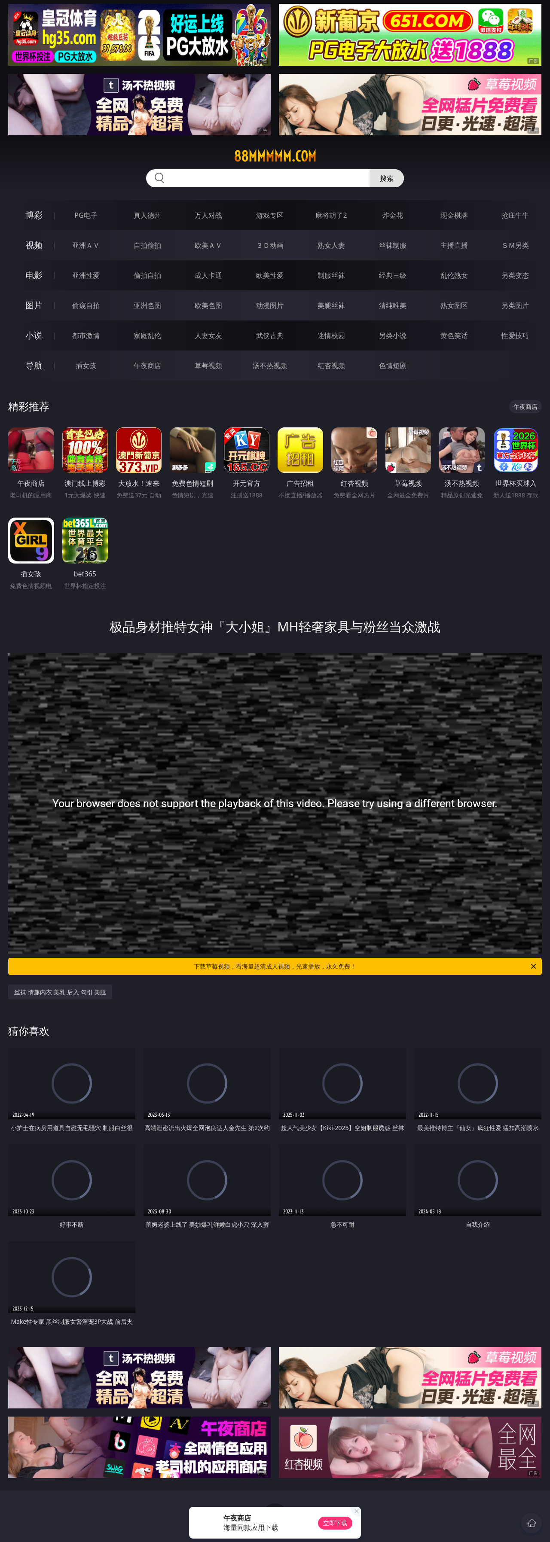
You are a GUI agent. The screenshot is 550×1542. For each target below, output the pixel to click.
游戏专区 (270, 215)
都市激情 (86, 335)
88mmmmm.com (275, 156)
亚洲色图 (147, 305)
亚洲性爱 (86, 275)
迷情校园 (331, 335)
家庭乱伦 (147, 335)
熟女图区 (454, 305)
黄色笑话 (454, 335)
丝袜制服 (392, 245)
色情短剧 (392, 365)
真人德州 (147, 215)
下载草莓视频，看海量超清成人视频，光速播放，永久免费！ (366, 966)
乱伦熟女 (454, 275)
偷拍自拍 (147, 275)
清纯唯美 (392, 305)
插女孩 (86, 365)
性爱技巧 (515, 335)
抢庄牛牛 (515, 215)
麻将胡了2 (331, 215)
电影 (34, 275)
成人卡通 (208, 275)
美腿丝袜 (331, 305)
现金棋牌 (454, 215)
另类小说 (392, 335)
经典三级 (392, 275)
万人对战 (208, 215)
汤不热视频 (270, 365)
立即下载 (335, 1523)
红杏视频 (331, 365)
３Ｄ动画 (270, 245)
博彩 (34, 215)
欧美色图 (208, 305)
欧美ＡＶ (208, 245)
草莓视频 (208, 365)
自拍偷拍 (147, 245)
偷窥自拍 (86, 305)
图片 (34, 305)
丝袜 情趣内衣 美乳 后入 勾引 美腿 (60, 992)
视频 (34, 245)
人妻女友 (208, 335)
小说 (34, 335)
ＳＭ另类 (515, 245)
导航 (34, 365)
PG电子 (85, 215)
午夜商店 (147, 365)
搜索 (387, 178)
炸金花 (392, 215)
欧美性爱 (270, 275)
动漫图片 (270, 305)
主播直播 (454, 245)
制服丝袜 (331, 275)
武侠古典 (270, 335)
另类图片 (515, 305)
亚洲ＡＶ (86, 245)
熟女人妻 (331, 245)
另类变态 (515, 275)
